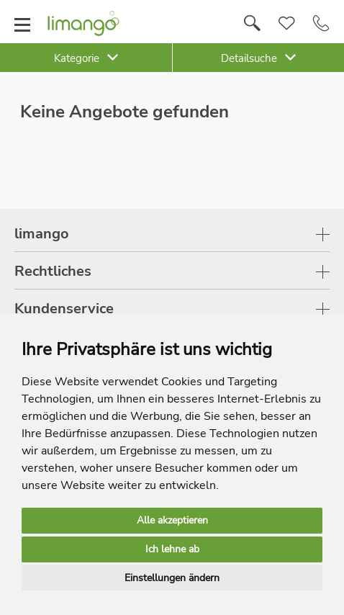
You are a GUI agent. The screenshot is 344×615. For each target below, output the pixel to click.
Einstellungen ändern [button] (172, 578)
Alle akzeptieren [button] (172, 520)
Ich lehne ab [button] (172, 549)
